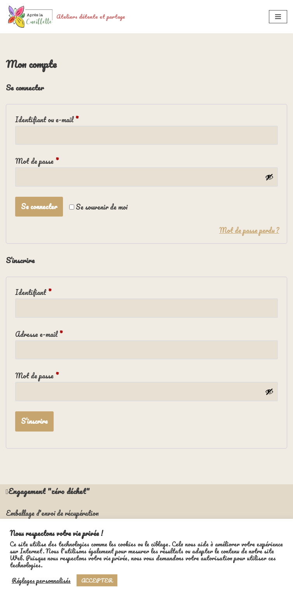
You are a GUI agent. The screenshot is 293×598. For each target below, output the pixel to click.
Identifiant (33, 292)
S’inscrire (34, 421)
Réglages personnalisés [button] (41, 580)
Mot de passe (37, 160)
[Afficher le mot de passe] (269, 177)
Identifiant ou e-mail (46, 119)
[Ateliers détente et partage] (65, 16)
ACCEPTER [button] (97, 580)
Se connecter (39, 206)
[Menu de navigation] (278, 16)
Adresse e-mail (39, 334)
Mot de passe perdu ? (249, 230)
